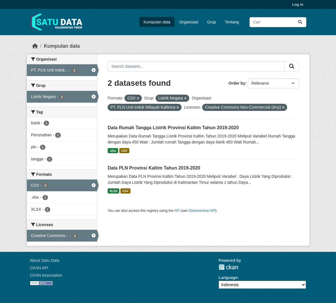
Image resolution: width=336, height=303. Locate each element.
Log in (297, 4)
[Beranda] (35, 46)
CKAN (228, 267)
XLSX (113, 191)
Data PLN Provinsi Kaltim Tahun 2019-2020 (154, 168)
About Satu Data (44, 260)
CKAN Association (46, 275)
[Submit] (300, 22)
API (177, 211)
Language (228, 277)
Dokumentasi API (202, 211)
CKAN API (39, 268)
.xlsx (113, 150)
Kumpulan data (157, 22)
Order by (237, 83)
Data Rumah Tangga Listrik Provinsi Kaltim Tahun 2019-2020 (173, 127)
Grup (211, 22)
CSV (124, 150)
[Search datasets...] (278, 22)
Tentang (232, 22)
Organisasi (188, 22)
